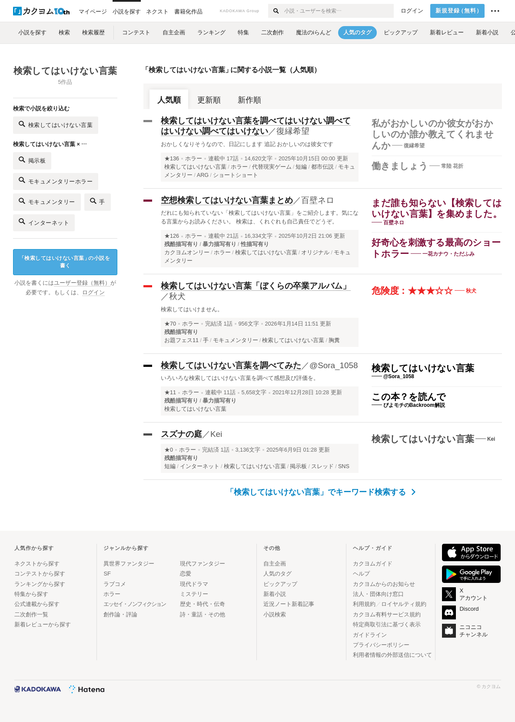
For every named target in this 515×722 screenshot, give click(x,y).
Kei (216, 434)
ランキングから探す (39, 584)
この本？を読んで (409, 397)
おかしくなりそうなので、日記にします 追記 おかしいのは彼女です (247, 144)
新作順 (249, 100)
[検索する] (275, 11)
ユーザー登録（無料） (82, 283)
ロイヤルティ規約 (403, 604)
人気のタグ (277, 573)
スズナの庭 (181, 434)
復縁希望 (292, 131)
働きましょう (400, 166)
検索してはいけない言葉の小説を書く (64, 262)
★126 (171, 236)
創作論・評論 (120, 614)
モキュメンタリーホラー (56, 180)
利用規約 (364, 604)
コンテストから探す (39, 573)
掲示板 (32, 160)
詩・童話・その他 (202, 614)
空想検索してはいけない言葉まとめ (227, 200)
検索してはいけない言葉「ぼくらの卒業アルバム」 (256, 285)
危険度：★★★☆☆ (412, 291)
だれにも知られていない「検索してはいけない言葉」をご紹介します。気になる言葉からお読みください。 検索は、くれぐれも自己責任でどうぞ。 (260, 217)
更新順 (209, 100)
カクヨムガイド (372, 563)
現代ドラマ (194, 584)
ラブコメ (114, 584)
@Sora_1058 (333, 365)
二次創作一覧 (31, 614)
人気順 (169, 100)
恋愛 (185, 573)
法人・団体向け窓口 (378, 594)
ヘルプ (361, 573)
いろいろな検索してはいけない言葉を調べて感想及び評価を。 (240, 378)
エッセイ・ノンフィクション (134, 604)
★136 (171, 159)
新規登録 (459, 11)
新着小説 (274, 594)
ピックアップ (280, 584)
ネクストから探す (37, 563)
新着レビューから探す (42, 624)
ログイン (412, 11)
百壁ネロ (317, 200)
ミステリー (194, 594)
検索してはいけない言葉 (423, 368)
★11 (170, 392)
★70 (170, 324)
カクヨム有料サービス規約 (387, 614)
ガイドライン (370, 635)
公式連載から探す (37, 604)
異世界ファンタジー (128, 563)
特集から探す (31, 594)
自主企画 (274, 563)
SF (107, 573)
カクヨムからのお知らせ (384, 584)
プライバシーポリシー (381, 645)
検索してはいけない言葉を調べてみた (231, 365)
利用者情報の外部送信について (392, 655)
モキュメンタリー (47, 201)
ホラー (193, 159)
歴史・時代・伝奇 (202, 604)
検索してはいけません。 (192, 309)
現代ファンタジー (202, 563)
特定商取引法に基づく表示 (387, 624)
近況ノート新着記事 (288, 604)
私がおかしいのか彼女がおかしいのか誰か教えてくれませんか (433, 134)
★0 (168, 450)
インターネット (44, 221)
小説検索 (274, 614)
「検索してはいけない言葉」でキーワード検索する (321, 492)
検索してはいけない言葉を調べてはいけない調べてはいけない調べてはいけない (256, 126)
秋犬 (177, 296)
